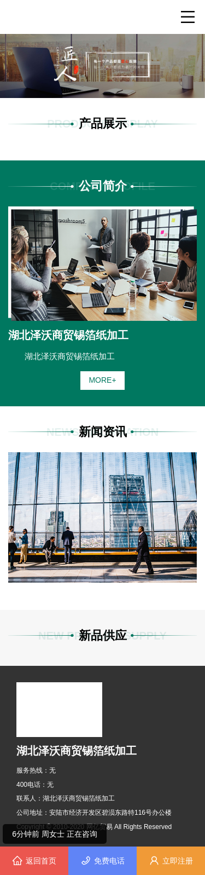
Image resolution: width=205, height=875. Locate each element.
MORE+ (102, 380)
